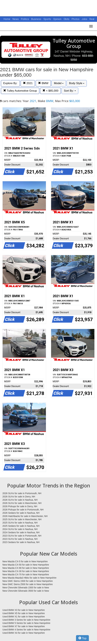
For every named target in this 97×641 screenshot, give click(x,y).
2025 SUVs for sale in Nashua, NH (20, 522)
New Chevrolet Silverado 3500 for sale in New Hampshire (25, 590)
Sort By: (70, 90)
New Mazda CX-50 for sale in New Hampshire (25, 564)
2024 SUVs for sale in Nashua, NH (20, 529)
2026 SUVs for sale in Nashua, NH (20, 500)
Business (36, 19)
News (16, 19)
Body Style (76, 83)
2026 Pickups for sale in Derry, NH (19, 506)
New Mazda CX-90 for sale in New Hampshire (25, 568)
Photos (76, 19)
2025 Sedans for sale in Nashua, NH (20, 526)
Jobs (85, 19)
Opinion (57, 19)
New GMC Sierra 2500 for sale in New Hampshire (27, 584)
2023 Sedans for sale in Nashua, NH (20, 542)
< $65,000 (50, 90)
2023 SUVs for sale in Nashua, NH (20, 539)
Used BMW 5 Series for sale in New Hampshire (26, 623)
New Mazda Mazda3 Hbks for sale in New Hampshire (29, 577)
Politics (25, 19)
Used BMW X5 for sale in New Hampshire (23, 613)
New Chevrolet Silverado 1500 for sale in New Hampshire (25, 587)
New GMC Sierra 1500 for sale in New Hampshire (27, 581)
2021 (28, 83)
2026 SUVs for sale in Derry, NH (18, 496)
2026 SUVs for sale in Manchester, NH (22, 503)
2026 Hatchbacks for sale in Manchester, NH (25, 516)
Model (58, 83)
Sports (47, 19)
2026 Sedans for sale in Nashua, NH (20, 513)
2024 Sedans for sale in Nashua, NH (20, 532)
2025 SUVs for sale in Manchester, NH (22, 519)
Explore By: (10, 83)
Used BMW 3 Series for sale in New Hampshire (26, 620)
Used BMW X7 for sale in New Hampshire (23, 626)
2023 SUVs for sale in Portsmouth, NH (21, 535)
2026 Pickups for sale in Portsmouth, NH (22, 509)
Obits (67, 19)
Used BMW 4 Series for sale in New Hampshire (26, 629)
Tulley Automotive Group (20, 90)
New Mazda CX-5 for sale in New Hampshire (25, 561)
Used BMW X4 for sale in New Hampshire (23, 633)
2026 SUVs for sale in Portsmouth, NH (21, 493)
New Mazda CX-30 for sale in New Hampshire (25, 571)
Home (7, 19)
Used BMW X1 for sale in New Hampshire (23, 616)
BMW (43, 83)
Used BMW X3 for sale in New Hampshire (23, 610)
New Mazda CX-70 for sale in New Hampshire (25, 574)
